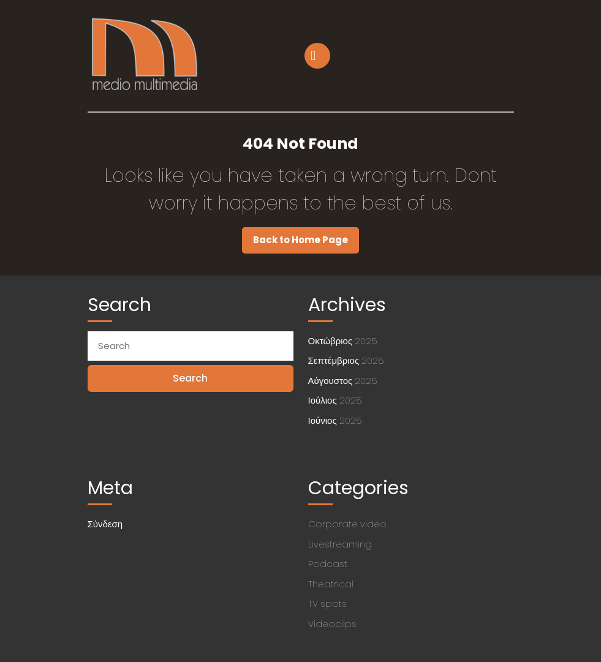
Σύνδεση (105, 523)
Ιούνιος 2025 (334, 420)
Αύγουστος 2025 (342, 380)
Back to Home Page (306, 243)
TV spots (327, 603)
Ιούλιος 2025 (334, 400)
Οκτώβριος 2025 (342, 340)
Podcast (327, 563)
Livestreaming (340, 544)
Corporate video (347, 523)
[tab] (318, 56)
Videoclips (332, 623)
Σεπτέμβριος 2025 (346, 360)
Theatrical (330, 583)
